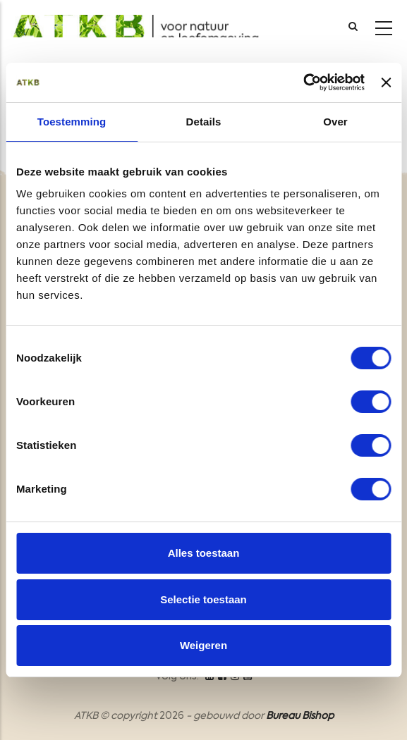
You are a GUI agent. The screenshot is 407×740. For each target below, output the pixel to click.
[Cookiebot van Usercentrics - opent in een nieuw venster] (303, 82)
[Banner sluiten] (386, 82)
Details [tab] (203, 122)
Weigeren (203, 645)
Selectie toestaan (203, 599)
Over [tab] (335, 122)
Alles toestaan (204, 553)
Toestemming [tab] (72, 122)
